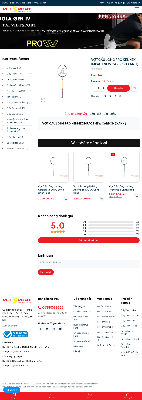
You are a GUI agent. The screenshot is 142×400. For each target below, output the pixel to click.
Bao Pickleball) (15, 142)
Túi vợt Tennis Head (130, 339)
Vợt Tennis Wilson (105, 306)
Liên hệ (76, 351)
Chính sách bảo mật (82, 311)
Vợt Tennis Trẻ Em (105, 327)
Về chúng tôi (79, 306)
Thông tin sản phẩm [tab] (74, 113)
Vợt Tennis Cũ (103, 321)
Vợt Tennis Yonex (105, 332)
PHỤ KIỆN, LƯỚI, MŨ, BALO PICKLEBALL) (19, 121)
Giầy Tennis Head (129, 325)
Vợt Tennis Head (104, 311)
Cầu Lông (19, 30)
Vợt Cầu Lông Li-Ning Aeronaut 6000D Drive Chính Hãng (51, 189)
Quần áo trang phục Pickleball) (16, 130)
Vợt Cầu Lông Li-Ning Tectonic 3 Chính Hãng (121, 188)
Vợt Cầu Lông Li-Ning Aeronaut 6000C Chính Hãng (86, 189)
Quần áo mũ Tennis (106, 345)
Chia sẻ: (95, 96)
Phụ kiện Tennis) (16, 91)
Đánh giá (95, 113)
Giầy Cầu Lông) (15, 114)
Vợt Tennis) (14, 68)
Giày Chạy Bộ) (15, 137)
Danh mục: (96, 81)
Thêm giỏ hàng (118, 89)
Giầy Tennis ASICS (129, 320)
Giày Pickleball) (16, 108)
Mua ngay (135, 3)
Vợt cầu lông (33, 30)
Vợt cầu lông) (15, 96)
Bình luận (110, 113)
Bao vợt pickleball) (17, 148)
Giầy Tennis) (14, 73)
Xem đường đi (9, 325)
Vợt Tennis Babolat (106, 316)
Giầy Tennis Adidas (130, 315)
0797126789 (40, 3)
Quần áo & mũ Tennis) (18, 85)
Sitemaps (78, 346)
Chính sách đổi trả (81, 341)
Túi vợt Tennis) (15, 79)
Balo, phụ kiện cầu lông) (19, 102)
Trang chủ (7, 30)
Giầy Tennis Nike (128, 310)
